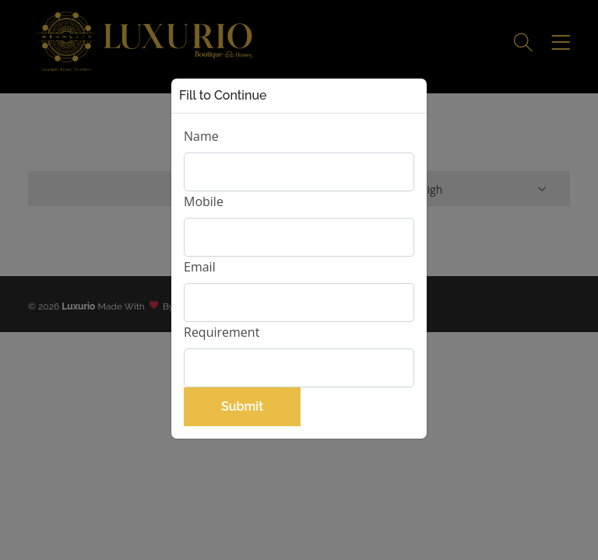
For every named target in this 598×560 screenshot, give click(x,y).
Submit (242, 406)
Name (201, 136)
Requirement (221, 332)
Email (200, 266)
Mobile (203, 201)
